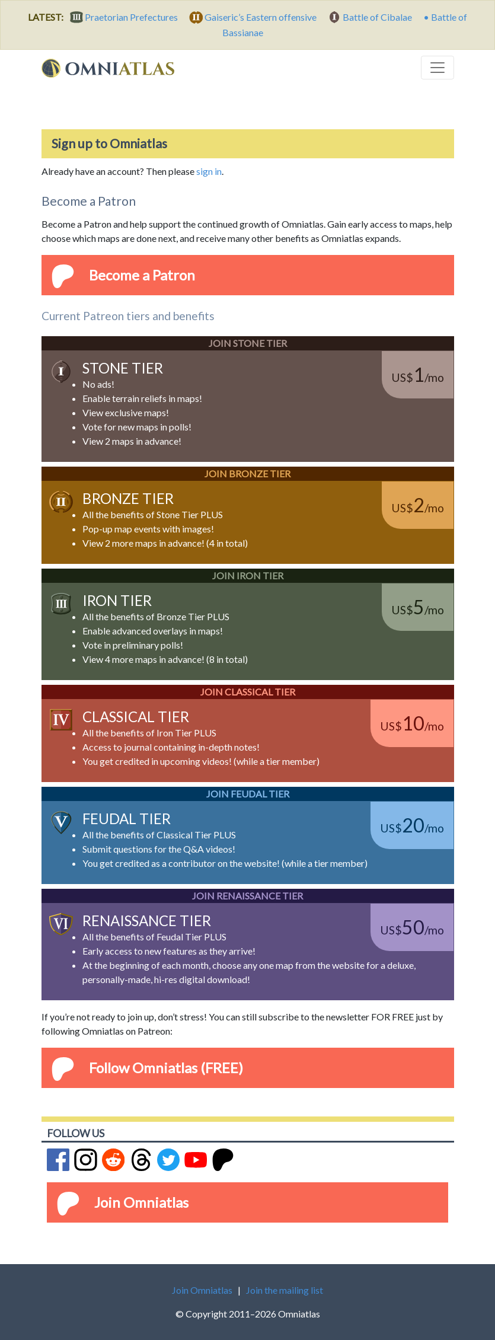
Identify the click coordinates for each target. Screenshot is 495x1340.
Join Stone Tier (248, 343)
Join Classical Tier (247, 691)
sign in (209, 171)
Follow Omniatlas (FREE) (166, 1067)
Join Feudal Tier (247, 793)
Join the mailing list (284, 1290)
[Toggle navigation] (437, 67)
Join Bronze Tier (247, 473)
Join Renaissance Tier (247, 895)
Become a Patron (142, 274)
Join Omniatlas (141, 1202)
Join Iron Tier (247, 575)
